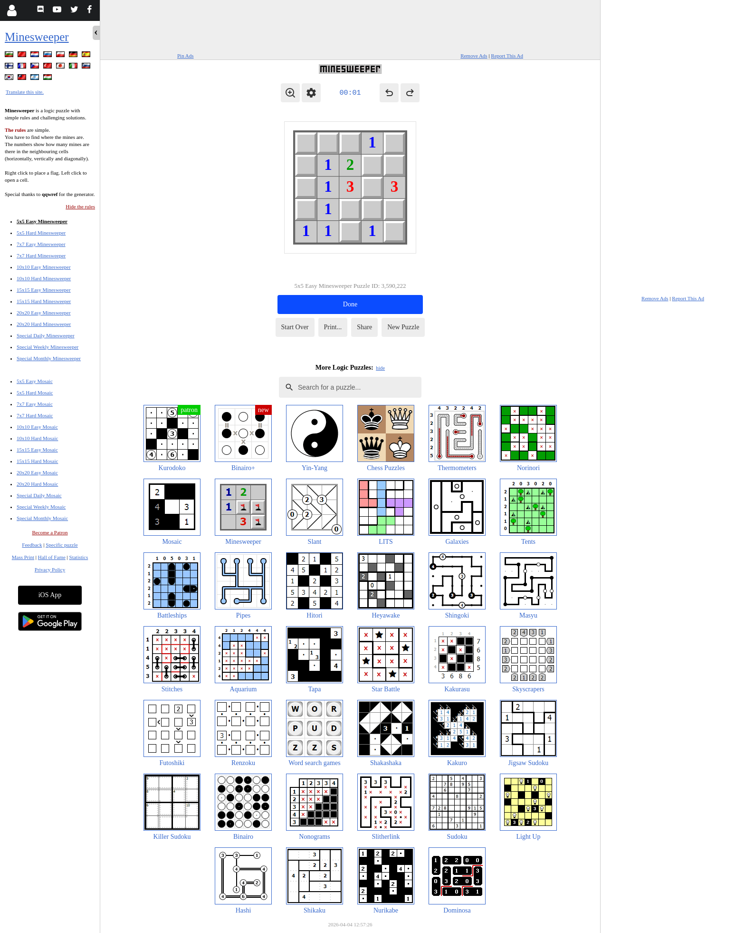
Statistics (78, 557)
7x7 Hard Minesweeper (41, 255)
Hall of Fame (52, 557)
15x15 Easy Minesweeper (44, 290)
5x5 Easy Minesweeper (42, 221)
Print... (333, 327)
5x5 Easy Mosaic (35, 381)
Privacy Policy (50, 569)
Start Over (295, 327)
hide (380, 368)
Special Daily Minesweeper (46, 335)
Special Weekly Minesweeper (47, 347)
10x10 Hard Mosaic (37, 438)
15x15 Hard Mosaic (37, 461)
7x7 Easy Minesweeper (41, 244)
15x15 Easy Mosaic (37, 449)
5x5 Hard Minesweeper (41, 233)
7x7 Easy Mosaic (35, 404)
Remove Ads (473, 56)
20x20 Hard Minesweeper (44, 324)
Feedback (32, 545)
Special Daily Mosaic (39, 495)
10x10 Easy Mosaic (37, 427)
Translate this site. (25, 92)
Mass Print (23, 557)
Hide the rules (80, 206)
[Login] (11, 10)
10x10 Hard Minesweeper (44, 278)
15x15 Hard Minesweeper (44, 301)
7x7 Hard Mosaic (35, 415)
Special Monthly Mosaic (42, 518)
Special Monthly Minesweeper (49, 358)
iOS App (50, 595)
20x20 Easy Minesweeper (44, 312)
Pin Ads (185, 56)
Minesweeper (37, 36)
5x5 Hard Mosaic (35, 392)
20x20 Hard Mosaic (37, 484)
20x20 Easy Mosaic (37, 472)
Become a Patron (49, 532)
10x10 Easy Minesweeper (44, 267)
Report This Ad (507, 56)
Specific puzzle (62, 545)
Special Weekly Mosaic (41, 507)
